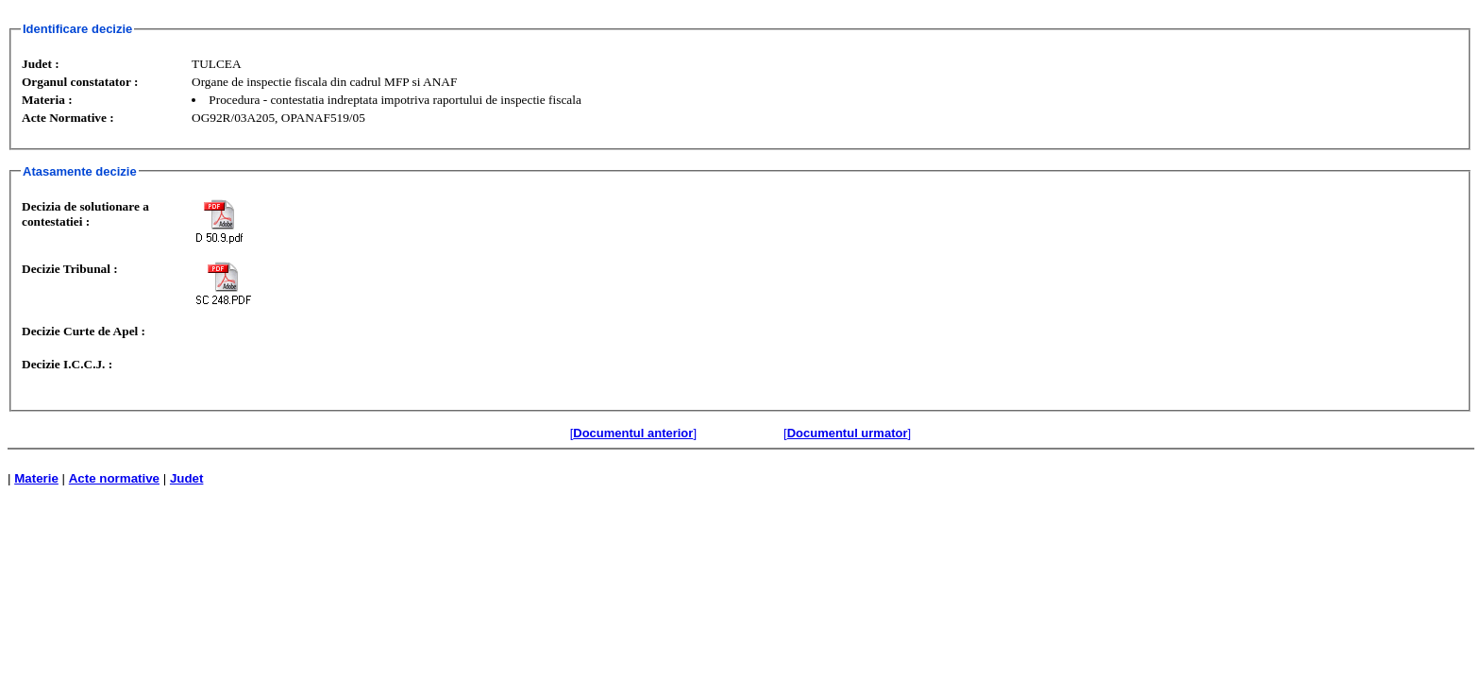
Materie (36, 478)
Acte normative (114, 478)
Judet (187, 478)
